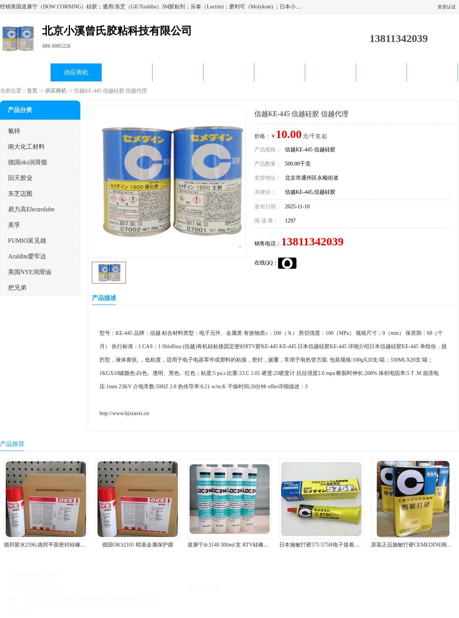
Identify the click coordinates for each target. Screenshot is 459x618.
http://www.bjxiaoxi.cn (124, 413)
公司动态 (228, 72)
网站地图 (125, 612)
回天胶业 (20, 178)
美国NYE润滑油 (29, 272)
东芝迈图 (20, 193)
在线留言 (381, 72)
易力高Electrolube (31, 209)
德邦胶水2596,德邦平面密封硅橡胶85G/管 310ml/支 (64, 545)
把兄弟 (17, 287)
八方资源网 (49, 612)
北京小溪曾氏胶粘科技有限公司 (149, 587)
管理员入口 (100, 612)
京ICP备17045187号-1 (85, 587)
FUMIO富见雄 (27, 240)
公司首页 (25, 72)
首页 (32, 91)
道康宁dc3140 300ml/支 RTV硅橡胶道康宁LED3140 (246, 545)
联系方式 (432, 72)
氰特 (14, 131)
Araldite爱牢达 (27, 256)
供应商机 (76, 72)
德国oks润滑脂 (27, 162)
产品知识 (279, 72)
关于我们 (178, 72)
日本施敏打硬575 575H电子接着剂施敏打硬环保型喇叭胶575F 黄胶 (357, 545)
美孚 (14, 225)
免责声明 (74, 612)
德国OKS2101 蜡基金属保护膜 (137, 545)
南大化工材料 (26, 146)
